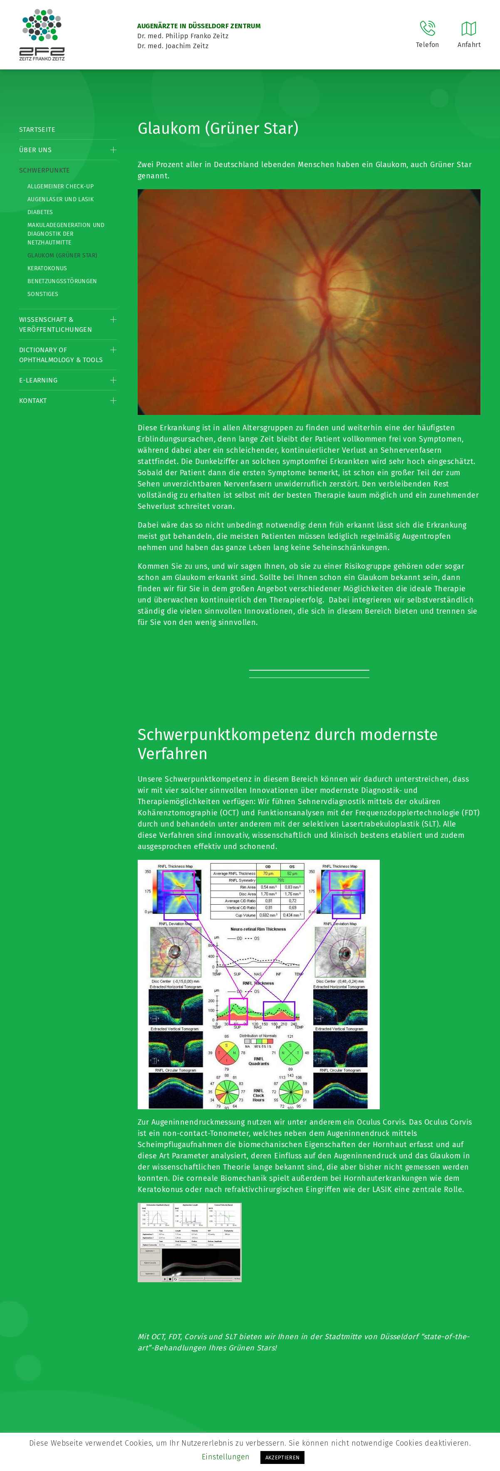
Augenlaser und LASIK (60, 199)
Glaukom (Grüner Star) (62, 255)
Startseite (37, 129)
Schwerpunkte (44, 170)
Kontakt (33, 401)
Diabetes (40, 212)
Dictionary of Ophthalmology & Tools (61, 355)
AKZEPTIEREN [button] (282, 1457)
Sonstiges (42, 294)
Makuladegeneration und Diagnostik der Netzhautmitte (66, 234)
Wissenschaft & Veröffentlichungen (55, 324)
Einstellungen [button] (226, 1456)
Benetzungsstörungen (62, 281)
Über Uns (35, 150)
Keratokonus (47, 268)
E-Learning (38, 380)
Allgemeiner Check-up (60, 186)
